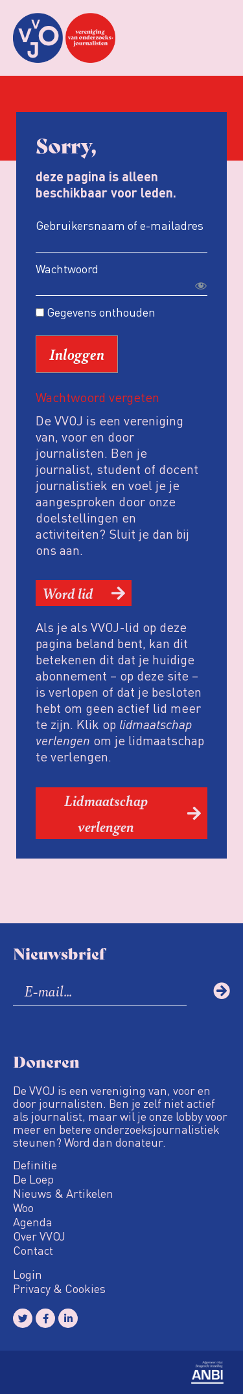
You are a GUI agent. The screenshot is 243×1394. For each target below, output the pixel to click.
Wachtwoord (67, 268)
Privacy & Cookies (59, 1288)
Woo (23, 1207)
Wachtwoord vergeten (97, 396)
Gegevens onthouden (96, 312)
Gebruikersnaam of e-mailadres (119, 225)
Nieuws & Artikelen (63, 1193)
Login (27, 1274)
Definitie (35, 1165)
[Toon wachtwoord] (200, 286)
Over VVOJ (39, 1236)
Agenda (32, 1222)
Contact (33, 1250)
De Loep (33, 1179)
